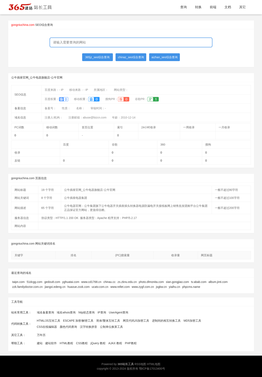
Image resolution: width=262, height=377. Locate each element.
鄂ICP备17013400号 (152, 368)
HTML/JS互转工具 (48, 320)
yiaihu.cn (174, 286)
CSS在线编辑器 (47, 326)
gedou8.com (52, 282)
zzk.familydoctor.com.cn (27, 286)
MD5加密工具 (192, 320)
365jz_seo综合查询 (97, 57)
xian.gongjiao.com (177, 282)
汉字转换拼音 (88, 326)
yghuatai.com (70, 282)
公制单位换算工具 (111, 326)
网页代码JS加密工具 (136, 320)
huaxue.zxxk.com (78, 286)
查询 (183, 7)
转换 (198, 7)
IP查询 (102, 312)
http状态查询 (86, 312)
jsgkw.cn (161, 286)
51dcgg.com (34, 282)
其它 (242, 7)
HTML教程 (66, 343)
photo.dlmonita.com (151, 282)
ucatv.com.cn (100, 286)
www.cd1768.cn (91, 282)
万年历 (41, 335)
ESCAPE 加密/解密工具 (78, 320)
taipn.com (18, 282)
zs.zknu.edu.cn (127, 282)
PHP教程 (131, 343)
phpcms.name (191, 286)
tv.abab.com (198, 282)
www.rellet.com (120, 286)
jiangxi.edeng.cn (55, 286)
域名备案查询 (45, 312)
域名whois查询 (66, 312)
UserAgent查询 (118, 312)
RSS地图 (140, 364)
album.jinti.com (218, 282)
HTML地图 (153, 364)
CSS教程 (82, 343)
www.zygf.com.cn (143, 286)
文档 (228, 7)
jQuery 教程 (98, 343)
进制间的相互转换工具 (166, 320)
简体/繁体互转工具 (108, 320)
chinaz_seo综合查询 (131, 57)
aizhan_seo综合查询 (165, 57)
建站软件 (51, 343)
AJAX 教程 (115, 343)
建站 (40, 343)
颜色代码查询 (68, 326)
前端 (213, 7)
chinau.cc (109, 282)
